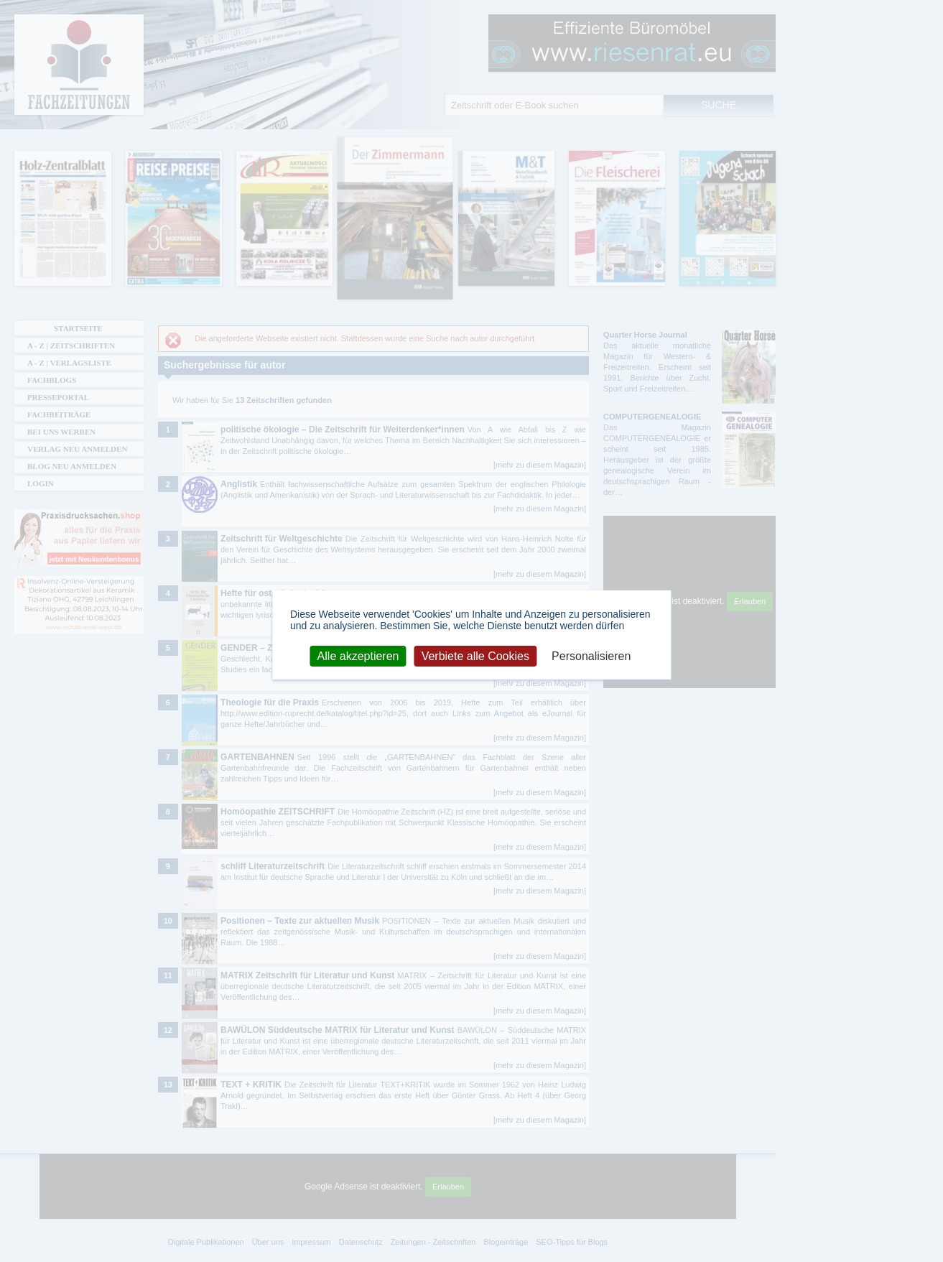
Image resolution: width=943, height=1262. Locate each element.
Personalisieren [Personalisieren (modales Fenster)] (591, 655)
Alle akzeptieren (358, 655)
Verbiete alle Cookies (475, 655)
